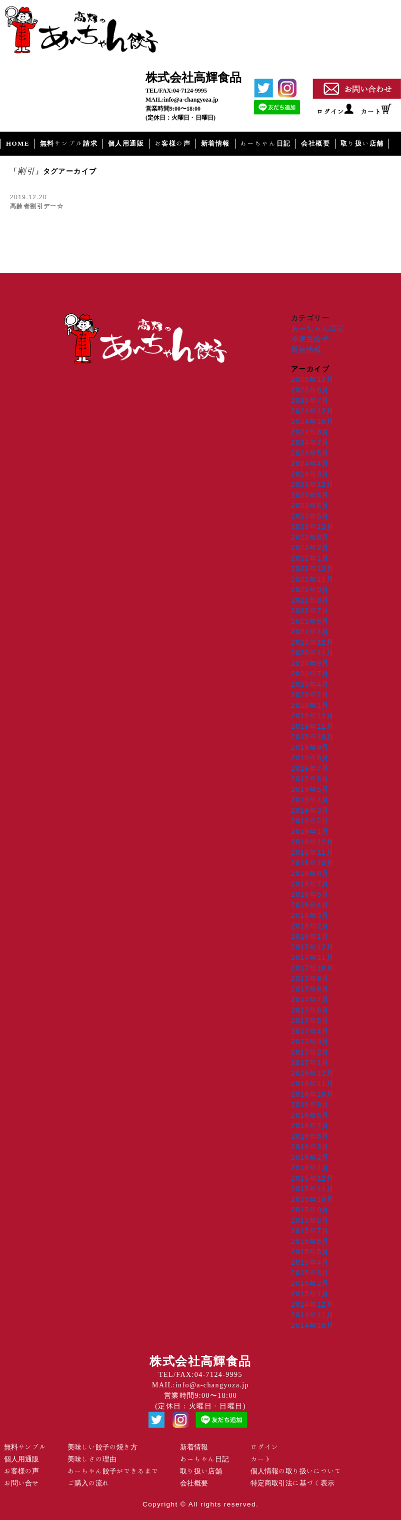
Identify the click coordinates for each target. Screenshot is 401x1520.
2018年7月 (310, 884)
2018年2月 (310, 926)
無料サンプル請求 (69, 143)
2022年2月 (310, 548)
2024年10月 (312, 421)
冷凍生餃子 (310, 339)
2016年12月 (312, 1073)
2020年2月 (310, 695)
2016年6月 (310, 1136)
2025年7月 (310, 400)
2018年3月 (310, 915)
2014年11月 (312, 1315)
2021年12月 (312, 569)
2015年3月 (310, 1273)
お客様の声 (172, 143)
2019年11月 (312, 726)
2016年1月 (310, 1168)
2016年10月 (312, 1094)
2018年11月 (312, 852)
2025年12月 (312, 379)
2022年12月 (312, 527)
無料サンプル (25, 1446)
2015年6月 (310, 1241)
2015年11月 (312, 1189)
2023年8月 (310, 495)
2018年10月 (312, 863)
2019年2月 (310, 821)
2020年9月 (310, 663)
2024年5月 (310, 453)
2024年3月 (310, 474)
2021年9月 (310, 590)
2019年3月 (310, 810)
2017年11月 (312, 957)
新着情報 (215, 143)
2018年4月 (310, 905)
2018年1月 (310, 936)
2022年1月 (310, 558)
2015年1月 (310, 1294)
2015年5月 (310, 1252)
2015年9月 (310, 1210)
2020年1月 (310, 705)
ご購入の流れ (89, 1482)
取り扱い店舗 (362, 143)
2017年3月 (310, 1042)
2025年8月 (310, 390)
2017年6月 (310, 1010)
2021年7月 (310, 611)
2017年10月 (312, 968)
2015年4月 (310, 1262)
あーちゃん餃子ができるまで (113, 1470)
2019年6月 (310, 779)
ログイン (330, 111)
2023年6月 (310, 505)
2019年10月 (312, 737)
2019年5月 (310, 789)
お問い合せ (21, 1482)
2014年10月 (312, 1325)
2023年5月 (310, 516)
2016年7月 (310, 1126)
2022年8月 (310, 537)
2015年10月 (312, 1199)
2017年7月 (310, 999)
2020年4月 (310, 684)
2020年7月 (310, 674)
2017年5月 (310, 1021)
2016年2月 (310, 1157)
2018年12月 (312, 842)
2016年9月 (310, 1105)
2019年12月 (312, 716)
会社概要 (315, 143)
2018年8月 (310, 873)
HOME (18, 143)
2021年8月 (310, 600)
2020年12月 (312, 642)
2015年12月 (312, 1178)
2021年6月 (310, 621)
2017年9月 (310, 978)
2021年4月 (310, 632)
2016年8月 (310, 1115)
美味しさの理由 (92, 1458)
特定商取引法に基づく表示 (292, 1482)
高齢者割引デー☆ (37, 206)
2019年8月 (310, 758)
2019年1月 (310, 831)
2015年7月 (310, 1231)
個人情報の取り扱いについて (296, 1470)
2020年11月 (312, 653)
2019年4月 (310, 800)
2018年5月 (310, 894)
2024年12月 (312, 411)
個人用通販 (126, 143)
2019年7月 (310, 768)
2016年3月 (310, 1147)
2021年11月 (312, 579)
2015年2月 (310, 1283)
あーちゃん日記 (265, 143)
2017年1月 (310, 1063)
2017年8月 (310, 989)
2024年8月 (310, 432)
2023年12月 (312, 484)
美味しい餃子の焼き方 (103, 1446)
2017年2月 (310, 1052)
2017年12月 (312, 947)
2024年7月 (310, 442)
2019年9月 (310, 747)
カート (371, 111)
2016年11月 (312, 1084)
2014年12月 (312, 1304)
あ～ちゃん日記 (204, 1458)
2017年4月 (310, 1031)
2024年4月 (310, 463)
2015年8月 (310, 1220)
